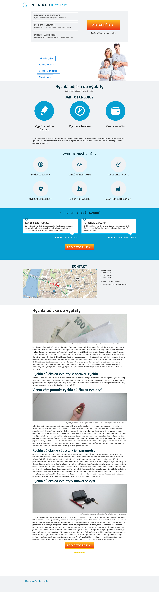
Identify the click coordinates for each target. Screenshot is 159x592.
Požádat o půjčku (79, 247)
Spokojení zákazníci (48, 71)
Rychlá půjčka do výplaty (36, 581)
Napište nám (45, 77)
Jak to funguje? (46, 58)
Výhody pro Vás (46, 64)
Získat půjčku (104, 25)
